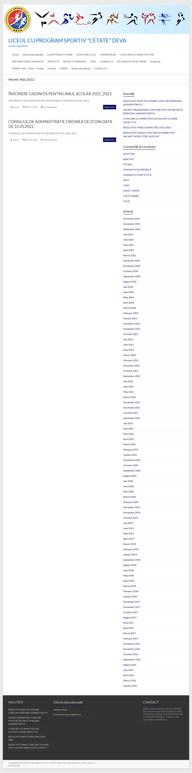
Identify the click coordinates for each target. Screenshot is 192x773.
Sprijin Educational (80, 68)
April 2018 (128, 580)
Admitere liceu (60, 709)
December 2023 (131, 323)
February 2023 (130, 360)
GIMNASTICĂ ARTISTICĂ (137, 174)
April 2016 (128, 675)
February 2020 (130, 502)
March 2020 (129, 496)
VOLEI (126, 201)
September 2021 (131, 418)
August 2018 (129, 565)
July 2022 (128, 381)
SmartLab (155, 61)
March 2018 (129, 586)
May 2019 (128, 533)
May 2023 (128, 349)
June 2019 (128, 528)
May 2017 (128, 622)
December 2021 (131, 402)
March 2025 (129, 255)
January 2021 (130, 454)
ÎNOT (126, 180)
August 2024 (129, 281)
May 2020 (128, 491)
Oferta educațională (32, 54)
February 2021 (130, 449)
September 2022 (131, 376)
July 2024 (128, 286)
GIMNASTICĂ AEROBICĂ (137, 169)
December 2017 (131, 601)
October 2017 (130, 612)
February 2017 (130, 638)
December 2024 (131, 260)
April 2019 (128, 538)
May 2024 (128, 297)
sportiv (16, 107)
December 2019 (131, 507)
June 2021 (128, 428)
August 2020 (129, 475)
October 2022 (130, 370)
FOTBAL (127, 164)
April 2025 (128, 250)
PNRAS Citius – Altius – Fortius (28, 68)
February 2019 (130, 549)
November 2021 (131, 407)
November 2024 (131, 265)
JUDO (126, 185)
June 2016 (128, 669)
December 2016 (131, 643)
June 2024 (128, 292)
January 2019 (130, 554)
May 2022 (128, 391)
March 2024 (129, 307)
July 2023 (128, 339)
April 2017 (128, 627)
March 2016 (129, 680)
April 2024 (128, 302)
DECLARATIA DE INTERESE (132, 61)
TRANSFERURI (108, 54)
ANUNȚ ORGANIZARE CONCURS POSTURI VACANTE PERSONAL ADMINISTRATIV (24, 720)
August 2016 (129, 664)
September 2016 (131, 659)
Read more (110, 107)
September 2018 (131, 559)
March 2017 (129, 633)
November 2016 (131, 648)
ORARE (64, 68)
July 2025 (128, 234)
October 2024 (130, 271)
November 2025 (131, 223)
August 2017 (129, 617)
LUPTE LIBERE (131, 195)
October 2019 (130, 517)
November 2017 (131, 607)
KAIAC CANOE (131, 190)
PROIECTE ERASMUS (74, 61)
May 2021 (128, 433)
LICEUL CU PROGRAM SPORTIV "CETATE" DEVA (67, 40)
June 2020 (128, 486)
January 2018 (130, 596)
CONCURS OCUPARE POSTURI (137, 54)
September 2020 (131, 470)
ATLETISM (129, 153)
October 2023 (130, 334)
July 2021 (128, 423)
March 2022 (129, 397)
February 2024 (130, 313)
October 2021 (130, 412)
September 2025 (131, 229)
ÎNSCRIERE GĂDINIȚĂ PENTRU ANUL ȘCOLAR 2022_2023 (59, 93)
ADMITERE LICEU (86, 54)
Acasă (15, 54)
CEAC (93, 61)
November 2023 (131, 328)
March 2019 (129, 544)
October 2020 (130, 465)
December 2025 (131, 218)
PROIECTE (53, 61)
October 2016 (130, 654)
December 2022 (131, 365)
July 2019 (128, 523)
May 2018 (128, 575)
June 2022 (128, 386)
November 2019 (131, 512)
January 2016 (130, 685)
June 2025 (128, 239)
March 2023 (129, 355)
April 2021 (128, 439)
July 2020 (128, 481)
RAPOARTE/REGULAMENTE (28, 61)
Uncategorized (50, 107)
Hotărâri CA (106, 61)
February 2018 (130, 591)
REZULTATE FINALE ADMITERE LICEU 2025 (147, 127)
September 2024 (131, 276)
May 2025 (128, 244)
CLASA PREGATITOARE (60, 54)
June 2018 (128, 570)
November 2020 (131, 460)
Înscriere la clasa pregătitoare (67, 714)
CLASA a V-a (100, 68)
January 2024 (130, 318)
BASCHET (128, 159)
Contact (52, 68)
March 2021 (129, 444)
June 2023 (128, 344)
